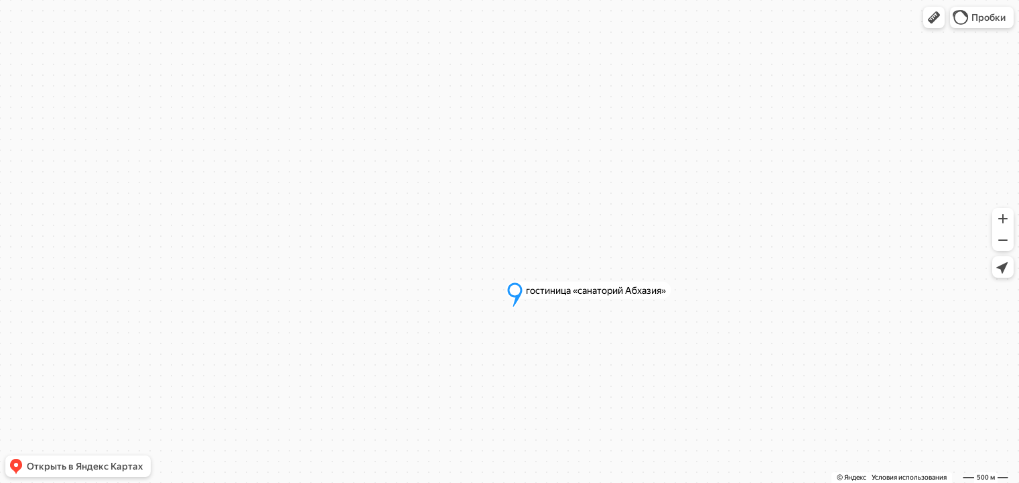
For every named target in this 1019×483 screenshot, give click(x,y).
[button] (934, 17)
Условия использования (909, 477)
